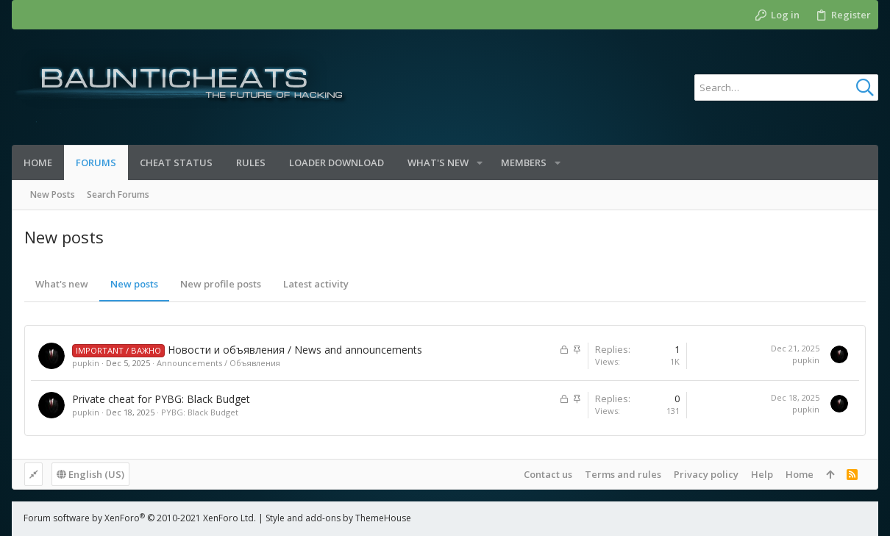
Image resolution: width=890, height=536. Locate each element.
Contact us (548, 474)
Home (800, 474)
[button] (479, 163)
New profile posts (220, 283)
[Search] (786, 87)
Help (762, 474)
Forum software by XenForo (140, 518)
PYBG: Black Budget (199, 412)
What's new (61, 283)
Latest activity (316, 283)
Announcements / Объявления (218, 362)
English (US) (90, 474)
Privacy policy (706, 474)
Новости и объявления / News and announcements (295, 350)
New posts (134, 283)
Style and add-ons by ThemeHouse (338, 518)
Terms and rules (623, 474)
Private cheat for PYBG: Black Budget (161, 399)
